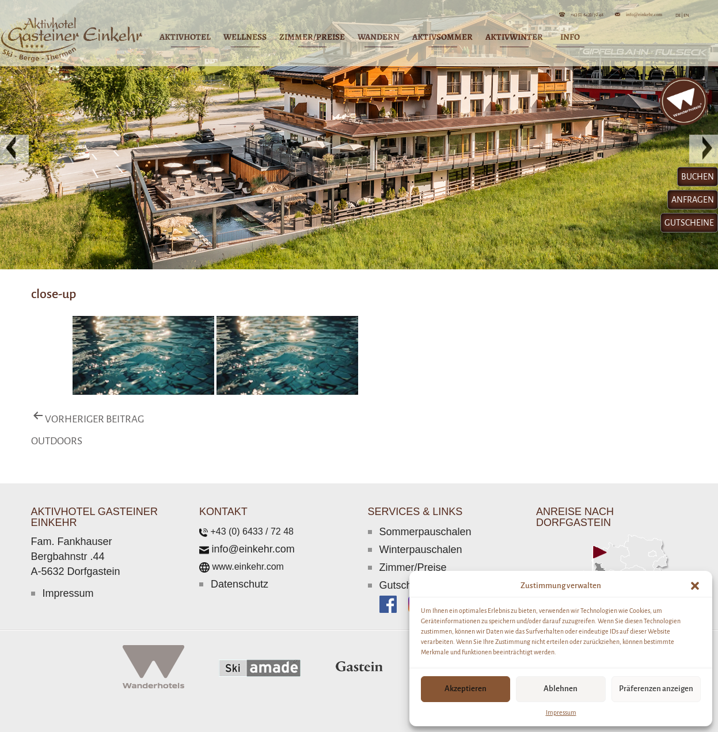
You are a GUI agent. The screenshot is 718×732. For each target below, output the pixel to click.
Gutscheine (405, 585)
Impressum (561, 712)
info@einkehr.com (644, 14)
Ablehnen (561, 688)
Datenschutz (239, 584)
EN (686, 15)
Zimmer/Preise (413, 567)
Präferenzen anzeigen (656, 688)
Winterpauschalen (420, 549)
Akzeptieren (466, 688)
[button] (695, 586)
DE (679, 15)
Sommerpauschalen (425, 531)
